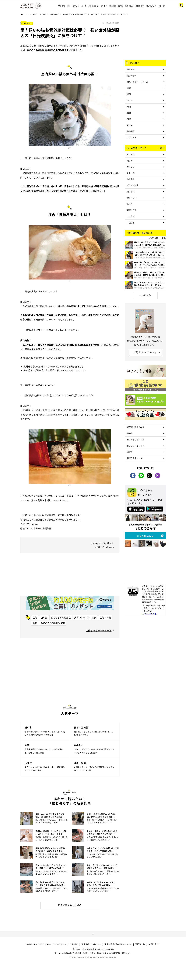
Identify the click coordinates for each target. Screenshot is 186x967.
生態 (44, 14)
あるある (131, 179)
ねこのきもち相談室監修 (53, 623)
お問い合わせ (154, 944)
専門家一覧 (140, 944)
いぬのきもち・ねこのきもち (38, 944)
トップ (22, 14)
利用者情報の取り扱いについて (118, 944)
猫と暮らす (34, 14)
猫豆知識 (61, 6)
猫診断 (130, 451)
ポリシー (97, 944)
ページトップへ (93, 934)
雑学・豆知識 (132, 185)
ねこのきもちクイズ (135, 439)
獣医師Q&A (129, 6)
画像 (129, 112)
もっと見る (145, 295)
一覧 (160, 147)
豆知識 (44, 617)
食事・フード (132, 197)
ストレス (131, 173)
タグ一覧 (161, 6)
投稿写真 (112, 6)
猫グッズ (131, 191)
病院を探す (140, 6)
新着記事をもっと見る (69, 905)
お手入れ (131, 154)
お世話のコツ (93, 6)
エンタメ (103, 6)
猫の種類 (131, 131)
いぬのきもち (60, 944)
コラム (130, 100)
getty (69, 148)
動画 (129, 106)
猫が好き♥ (131, 75)
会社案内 (76, 949)
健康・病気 (131, 210)
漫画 (129, 94)
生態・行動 (54, 14)
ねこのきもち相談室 (61, 617)
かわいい (131, 166)
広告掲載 (74, 944)
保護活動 (131, 222)
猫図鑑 (120, 6)
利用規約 (85, 944)
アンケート (131, 137)
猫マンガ (75, 6)
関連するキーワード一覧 (99, 630)
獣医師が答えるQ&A (135, 427)
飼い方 (130, 160)
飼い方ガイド (151, 6)
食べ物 (83, 6)
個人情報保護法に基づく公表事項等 (98, 949)
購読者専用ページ (134, 458)
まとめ (130, 125)
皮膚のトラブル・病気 (85, 617)
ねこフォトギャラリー (136, 445)
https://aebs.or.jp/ (149, 613)
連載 (68, 6)
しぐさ (130, 203)
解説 (35, 623)
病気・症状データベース (137, 81)
